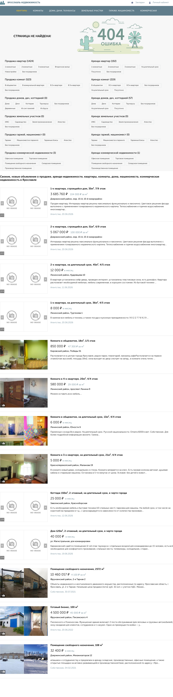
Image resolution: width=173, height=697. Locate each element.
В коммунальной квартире (39, 87)
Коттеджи (37, 107)
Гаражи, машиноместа (121, 11)
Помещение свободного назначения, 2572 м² (77, 585)
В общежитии (12, 87)
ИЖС (8, 133)
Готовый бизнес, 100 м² (64, 623)
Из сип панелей (57, 113)
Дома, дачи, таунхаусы (62, 11)
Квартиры (21, 11)
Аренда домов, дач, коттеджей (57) (115, 107)
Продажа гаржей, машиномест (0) (28, 147)
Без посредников (59, 73)
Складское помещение (58, 178)
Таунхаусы (55, 107)
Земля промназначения (51, 133)
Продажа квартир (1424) (22, 61)
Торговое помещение (44, 173)
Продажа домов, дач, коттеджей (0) (29, 101)
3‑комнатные (53, 67)
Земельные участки (92, 11)
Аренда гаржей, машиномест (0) (113, 147)
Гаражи (9, 153)
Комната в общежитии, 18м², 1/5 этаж (72, 357)
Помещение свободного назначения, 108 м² (76, 661)
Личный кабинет (159, 2)
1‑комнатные (12, 67)
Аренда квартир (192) (106, 61)
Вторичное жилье (14, 73)
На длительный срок (102, 73)
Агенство (74, 133)
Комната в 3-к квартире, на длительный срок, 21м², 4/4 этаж (86, 471)
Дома (8, 107)
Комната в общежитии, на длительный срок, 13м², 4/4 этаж (85, 433)
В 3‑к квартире (12, 93)
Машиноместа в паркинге (32, 153)
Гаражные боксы (60, 153)
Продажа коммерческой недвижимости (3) (34, 167)
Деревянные (36, 113)
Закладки (137, 2)
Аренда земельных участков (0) (112, 127)
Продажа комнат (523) (20, 81)
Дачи (22, 107)
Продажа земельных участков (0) (27, 127)
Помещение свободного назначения (22, 178)
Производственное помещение (20, 184)
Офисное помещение (16, 173)
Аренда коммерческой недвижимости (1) (119, 167)
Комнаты (38, 11)
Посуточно (124, 73)
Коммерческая (148, 11)
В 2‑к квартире (66, 87)
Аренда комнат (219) (105, 81)
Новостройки (37, 73)
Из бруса (10, 118)
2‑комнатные (32, 67)
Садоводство (26, 133)
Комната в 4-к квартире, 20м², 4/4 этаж (74, 395)
